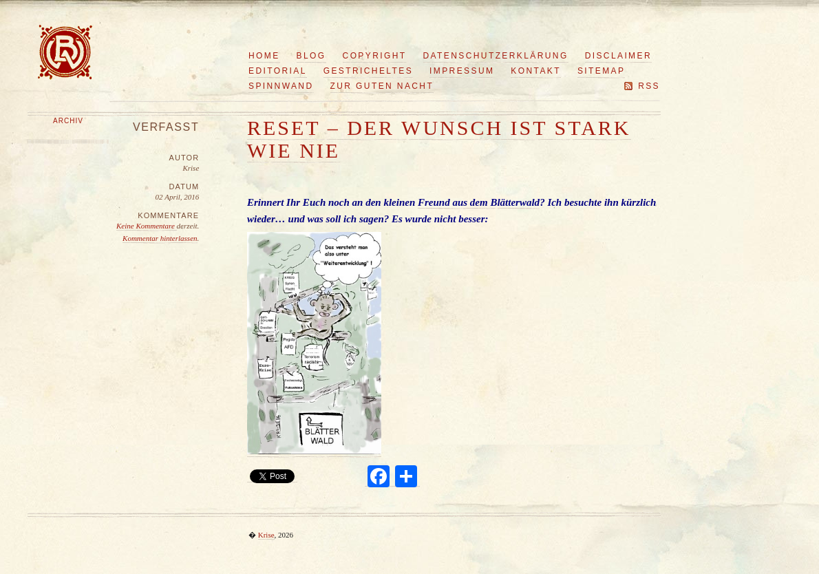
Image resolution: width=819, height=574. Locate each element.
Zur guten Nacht (382, 86)
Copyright (375, 56)
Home (264, 56)
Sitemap (601, 71)
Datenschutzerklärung (495, 56)
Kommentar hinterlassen (160, 238)
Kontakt (536, 71)
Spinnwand (281, 86)
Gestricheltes (368, 71)
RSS (649, 86)
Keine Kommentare (146, 226)
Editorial (277, 71)
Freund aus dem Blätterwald (479, 202)
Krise (266, 535)
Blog (311, 56)
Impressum (461, 71)
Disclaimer (618, 56)
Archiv (68, 121)
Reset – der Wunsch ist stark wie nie (439, 139)
